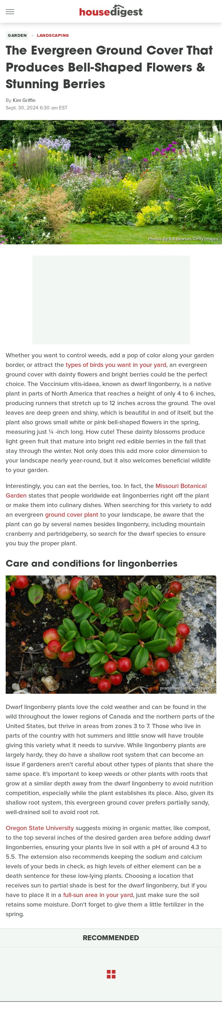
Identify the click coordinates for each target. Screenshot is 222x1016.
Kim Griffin (24, 100)
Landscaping (53, 35)
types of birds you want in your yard (116, 364)
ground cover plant (71, 514)
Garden (17, 35)
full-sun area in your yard (98, 894)
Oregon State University (40, 828)
